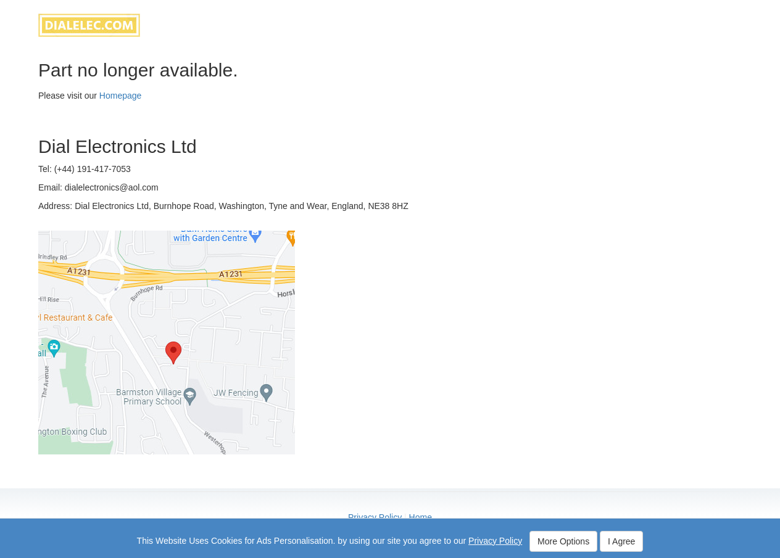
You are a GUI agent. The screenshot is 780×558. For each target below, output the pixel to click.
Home (420, 517)
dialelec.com (89, 25)
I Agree (621, 541)
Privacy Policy (375, 517)
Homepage (120, 96)
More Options (563, 541)
